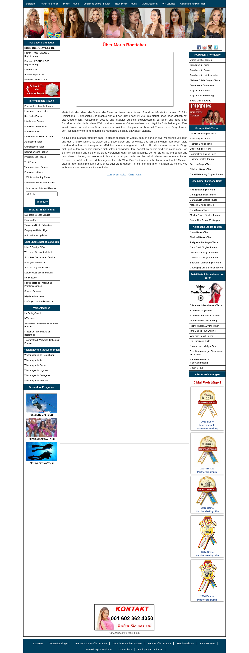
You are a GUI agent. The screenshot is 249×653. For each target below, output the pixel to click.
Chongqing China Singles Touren (206, 267)
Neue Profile (30, 69)
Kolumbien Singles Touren (203, 189)
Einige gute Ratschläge (36, 230)
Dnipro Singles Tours (200, 149)
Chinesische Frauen (34, 146)
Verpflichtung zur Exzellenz (37, 267)
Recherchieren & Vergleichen (204, 326)
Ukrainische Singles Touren (203, 133)
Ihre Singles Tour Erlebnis (203, 331)
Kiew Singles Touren (200, 138)
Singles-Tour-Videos (200, 90)
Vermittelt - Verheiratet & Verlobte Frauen (41, 325)
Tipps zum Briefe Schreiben (38, 225)
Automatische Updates (35, 235)
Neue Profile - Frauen (126, 3)
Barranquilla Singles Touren (204, 200)
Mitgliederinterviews (34, 296)
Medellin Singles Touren (202, 205)
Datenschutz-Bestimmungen (38, 272)
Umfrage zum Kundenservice (38, 301)
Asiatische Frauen (33, 141)
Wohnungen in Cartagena (37, 375)
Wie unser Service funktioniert (39, 252)
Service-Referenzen (34, 291)
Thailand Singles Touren (202, 237)
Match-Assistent (149, 3)
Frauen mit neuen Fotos (36, 111)
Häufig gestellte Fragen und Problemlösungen (38, 284)
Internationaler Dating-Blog (203, 320)
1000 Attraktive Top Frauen (37, 177)
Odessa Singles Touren (201, 164)
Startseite (30, 3)
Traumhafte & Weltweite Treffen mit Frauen (41, 342)
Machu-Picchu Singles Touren (205, 215)
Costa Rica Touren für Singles (205, 220)
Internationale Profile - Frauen (91, 643)
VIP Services (168, 3)
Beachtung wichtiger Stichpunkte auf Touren (206, 353)
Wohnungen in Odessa (35, 365)
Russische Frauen (33, 116)
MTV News (29, 318)
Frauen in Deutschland (35, 126)
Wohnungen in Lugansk (36, 370)
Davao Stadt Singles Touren (204, 252)
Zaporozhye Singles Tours (203, 154)
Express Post (31, 220)
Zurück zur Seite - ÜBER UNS (124, 174)
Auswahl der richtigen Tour (203, 346)
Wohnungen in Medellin (36, 380)
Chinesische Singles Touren (204, 257)
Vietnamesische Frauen (36, 167)
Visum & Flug (196, 368)
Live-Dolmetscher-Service (37, 215)
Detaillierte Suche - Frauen (97, 3)
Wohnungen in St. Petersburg (39, 355)
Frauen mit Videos (33, 172)
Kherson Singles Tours (201, 144)
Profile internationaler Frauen (38, 106)
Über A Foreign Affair (34, 247)
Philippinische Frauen (35, 157)
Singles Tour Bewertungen (203, 95)
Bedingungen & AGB (34, 262)
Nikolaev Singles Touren (202, 169)
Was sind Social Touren (201, 336)
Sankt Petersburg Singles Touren (206, 174)
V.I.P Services (207, 643)
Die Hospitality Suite (200, 341)
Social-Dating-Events (200, 100)
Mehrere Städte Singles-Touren (205, 80)
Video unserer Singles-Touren (205, 315)
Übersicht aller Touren (201, 60)
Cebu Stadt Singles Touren (203, 247)
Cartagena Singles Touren (203, 194)
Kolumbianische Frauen (36, 152)
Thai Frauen (30, 162)
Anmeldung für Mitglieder (192, 3)
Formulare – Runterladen (202, 85)
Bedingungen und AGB (150, 649)
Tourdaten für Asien (199, 65)
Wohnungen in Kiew (34, 360)
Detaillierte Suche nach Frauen (39, 182)
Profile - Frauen (71, 3)
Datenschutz (125, 649)
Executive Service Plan (35, 79)
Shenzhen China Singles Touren (206, 262)
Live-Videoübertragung (200, 361)
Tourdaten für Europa (200, 70)
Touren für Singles (49, 3)
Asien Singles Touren (200, 232)
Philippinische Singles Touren (204, 242)
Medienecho (30, 277)
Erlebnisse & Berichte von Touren (206, 305)
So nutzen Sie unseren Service (39, 257)
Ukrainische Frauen (34, 121)
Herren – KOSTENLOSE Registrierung (36, 54)
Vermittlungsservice (34, 74)
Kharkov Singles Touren (202, 159)
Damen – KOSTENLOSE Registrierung (36, 63)
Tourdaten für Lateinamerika (204, 75)
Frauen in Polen (32, 131)
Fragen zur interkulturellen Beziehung (37, 333)
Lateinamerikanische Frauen (38, 136)
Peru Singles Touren (200, 210)
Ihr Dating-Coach (32, 313)
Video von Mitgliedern (201, 310)
